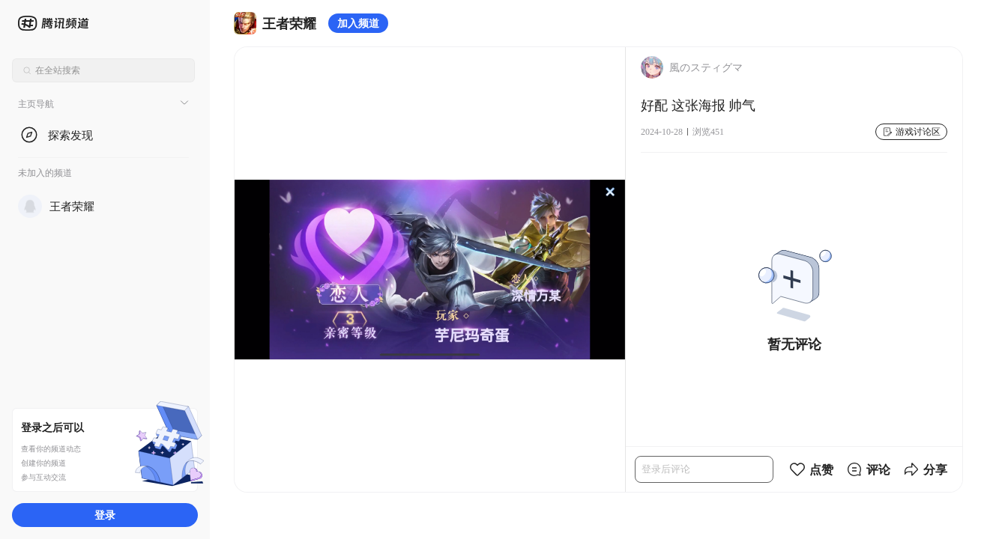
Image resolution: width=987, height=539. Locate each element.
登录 (104, 515)
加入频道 (358, 23)
